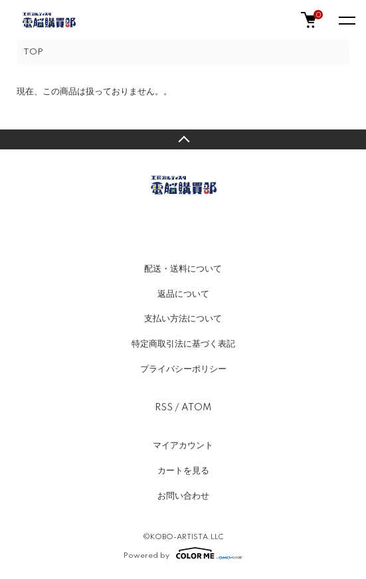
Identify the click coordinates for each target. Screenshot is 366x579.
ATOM (196, 407)
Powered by (183, 553)
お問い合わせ (183, 496)
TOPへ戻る (183, 139)
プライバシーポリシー (183, 369)
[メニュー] (346, 20)
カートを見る (183, 470)
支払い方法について (183, 318)
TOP (33, 52)
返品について (183, 294)
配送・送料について (183, 269)
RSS (164, 407)
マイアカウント (183, 445)
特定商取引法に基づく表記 (183, 344)
